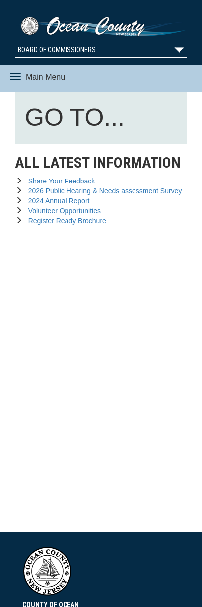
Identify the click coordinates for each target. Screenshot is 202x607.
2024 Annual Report (57, 201)
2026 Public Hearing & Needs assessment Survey (103, 191)
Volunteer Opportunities (62, 211)
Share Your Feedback (59, 181)
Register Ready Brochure (65, 221)
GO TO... (77, 120)
